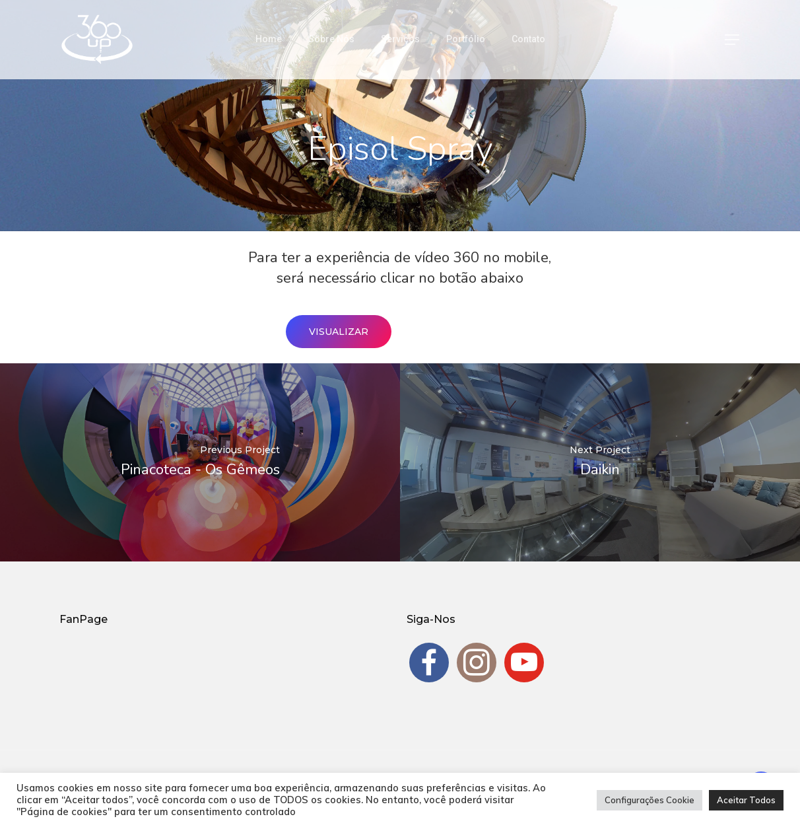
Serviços (400, 39)
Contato (528, 39)
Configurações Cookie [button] (649, 800)
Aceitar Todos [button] (746, 800)
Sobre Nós (331, 39)
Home (268, 39)
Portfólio (465, 39)
